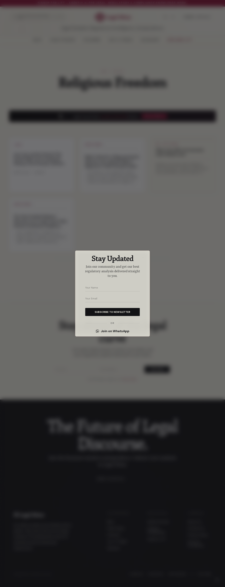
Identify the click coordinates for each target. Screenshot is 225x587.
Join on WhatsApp (112, 331)
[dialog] (112, 293)
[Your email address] (112, 298)
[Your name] (112, 287)
